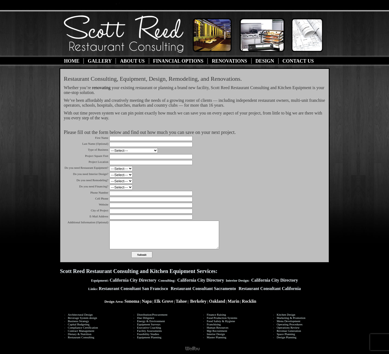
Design (265, 61)
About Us (132, 61)
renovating (101, 87)
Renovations (229, 61)
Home (71, 61)
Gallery (100, 61)
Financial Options (178, 61)
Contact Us (298, 61)
